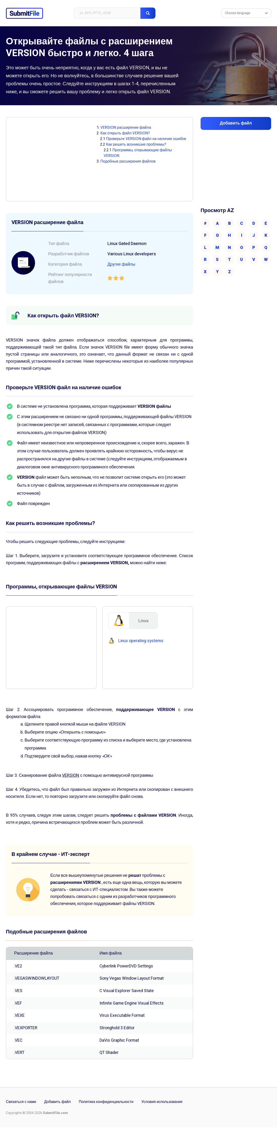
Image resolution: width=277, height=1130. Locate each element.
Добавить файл (57, 1104)
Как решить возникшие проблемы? (136, 144)
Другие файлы (121, 264)
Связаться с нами (21, 1104)
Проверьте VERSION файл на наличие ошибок (146, 139)
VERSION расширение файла (125, 127)
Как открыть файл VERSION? (125, 133)
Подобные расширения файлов (127, 161)
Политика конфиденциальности (107, 1104)
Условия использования (164, 1104)
